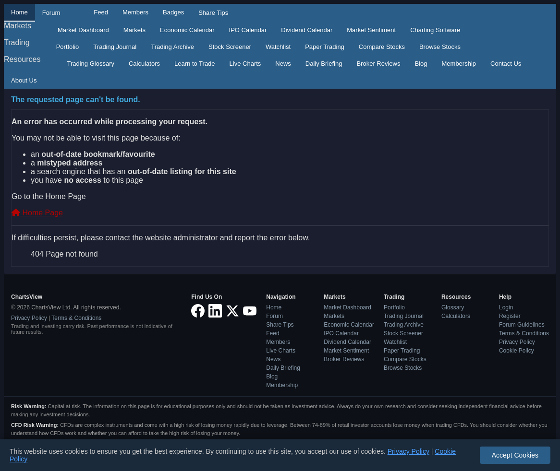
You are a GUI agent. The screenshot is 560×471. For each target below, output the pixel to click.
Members (135, 12)
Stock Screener (229, 46)
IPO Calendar (248, 30)
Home (19, 12)
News (283, 63)
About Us (24, 80)
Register (510, 316)
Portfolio (67, 46)
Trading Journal (114, 46)
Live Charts (245, 63)
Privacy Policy (29, 318)
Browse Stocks (440, 46)
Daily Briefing (323, 63)
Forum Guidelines (522, 324)
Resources (22, 59)
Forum (51, 12)
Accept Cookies (515, 455)
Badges (173, 12)
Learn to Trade (194, 63)
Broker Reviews (378, 63)
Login (506, 307)
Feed (101, 12)
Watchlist (278, 46)
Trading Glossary (90, 63)
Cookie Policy (516, 350)
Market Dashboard (83, 30)
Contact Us (505, 63)
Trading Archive (172, 46)
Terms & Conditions (76, 318)
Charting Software (435, 30)
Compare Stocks (382, 46)
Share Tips (213, 12)
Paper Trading (324, 46)
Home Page (37, 213)
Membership (459, 63)
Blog (420, 63)
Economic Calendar (187, 30)
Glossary (452, 307)
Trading (17, 42)
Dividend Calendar (306, 30)
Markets (17, 26)
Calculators (144, 63)
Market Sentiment (371, 30)
